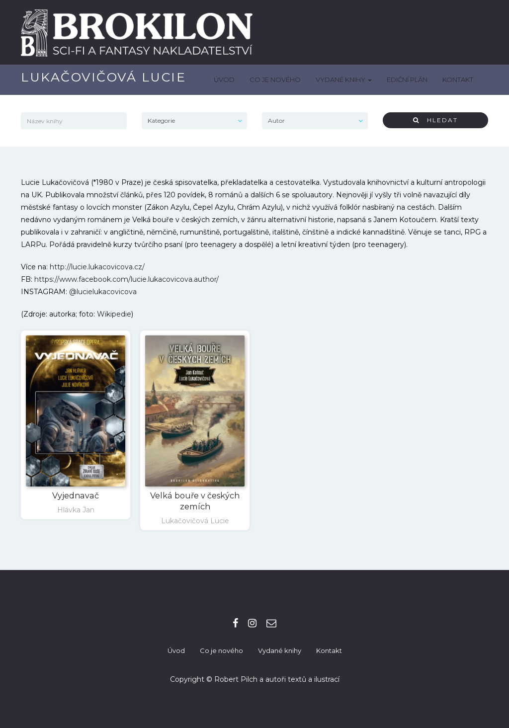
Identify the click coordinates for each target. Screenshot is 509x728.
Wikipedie (114, 314)
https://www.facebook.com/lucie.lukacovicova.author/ (126, 279)
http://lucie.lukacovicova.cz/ (97, 266)
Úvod (224, 79)
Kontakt (457, 79)
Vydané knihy (344, 79)
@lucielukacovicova (103, 291)
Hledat (435, 120)
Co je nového (275, 79)
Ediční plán (407, 79)
